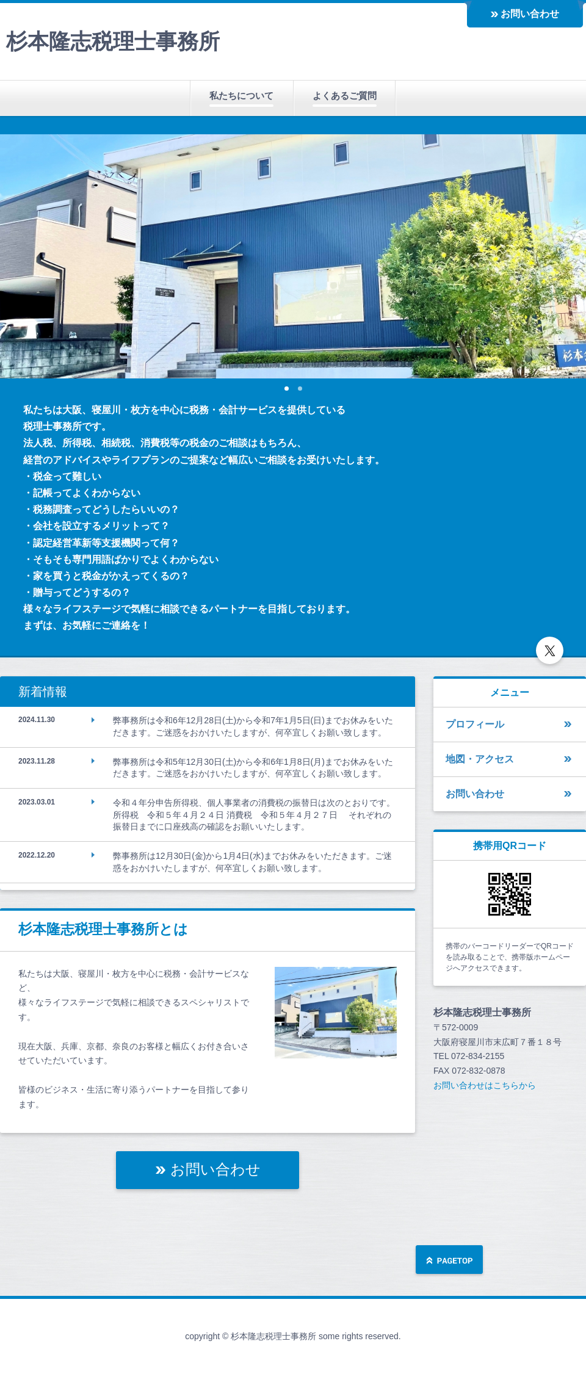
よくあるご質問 (345, 95)
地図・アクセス (480, 759)
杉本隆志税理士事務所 (113, 41)
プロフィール (475, 724)
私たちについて (241, 95)
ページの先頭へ (449, 1261)
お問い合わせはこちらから (484, 1085)
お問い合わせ (530, 14)
